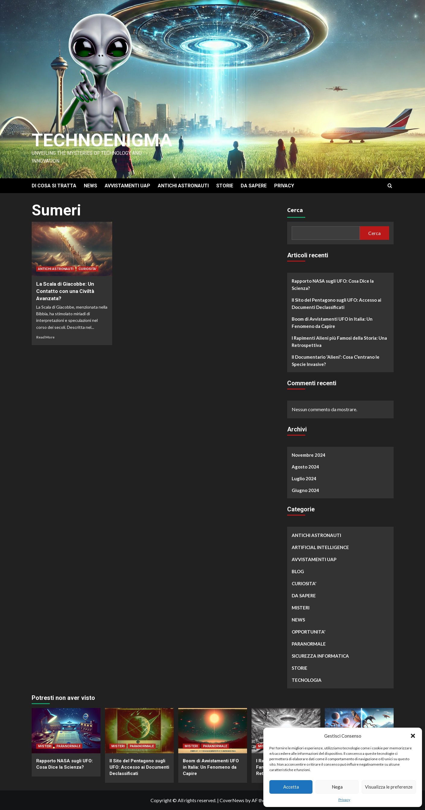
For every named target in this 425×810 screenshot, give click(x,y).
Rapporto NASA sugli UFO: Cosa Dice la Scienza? (333, 284)
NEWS (90, 186)
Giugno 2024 (305, 490)
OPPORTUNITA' (308, 631)
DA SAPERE (254, 186)
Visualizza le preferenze (389, 786)
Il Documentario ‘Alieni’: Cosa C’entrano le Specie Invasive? (335, 360)
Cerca (295, 210)
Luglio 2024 (304, 478)
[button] (413, 736)
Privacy (344, 799)
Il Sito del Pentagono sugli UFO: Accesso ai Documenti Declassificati (336, 303)
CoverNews (232, 800)
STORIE (224, 186)
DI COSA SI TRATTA (54, 186)
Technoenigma (102, 140)
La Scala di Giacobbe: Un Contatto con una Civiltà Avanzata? (65, 291)
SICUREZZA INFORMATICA (320, 656)
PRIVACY (284, 186)
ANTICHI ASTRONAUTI (183, 186)
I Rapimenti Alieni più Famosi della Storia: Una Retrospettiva (339, 341)
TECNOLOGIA (307, 680)
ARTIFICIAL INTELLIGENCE (320, 547)
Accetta (291, 786)
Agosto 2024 (305, 466)
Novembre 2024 (308, 455)
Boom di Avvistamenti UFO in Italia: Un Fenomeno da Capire (332, 322)
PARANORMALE (309, 643)
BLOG (298, 571)
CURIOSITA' (87, 269)
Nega (337, 786)
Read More (45, 337)
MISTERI (300, 607)
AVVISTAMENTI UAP (127, 186)
